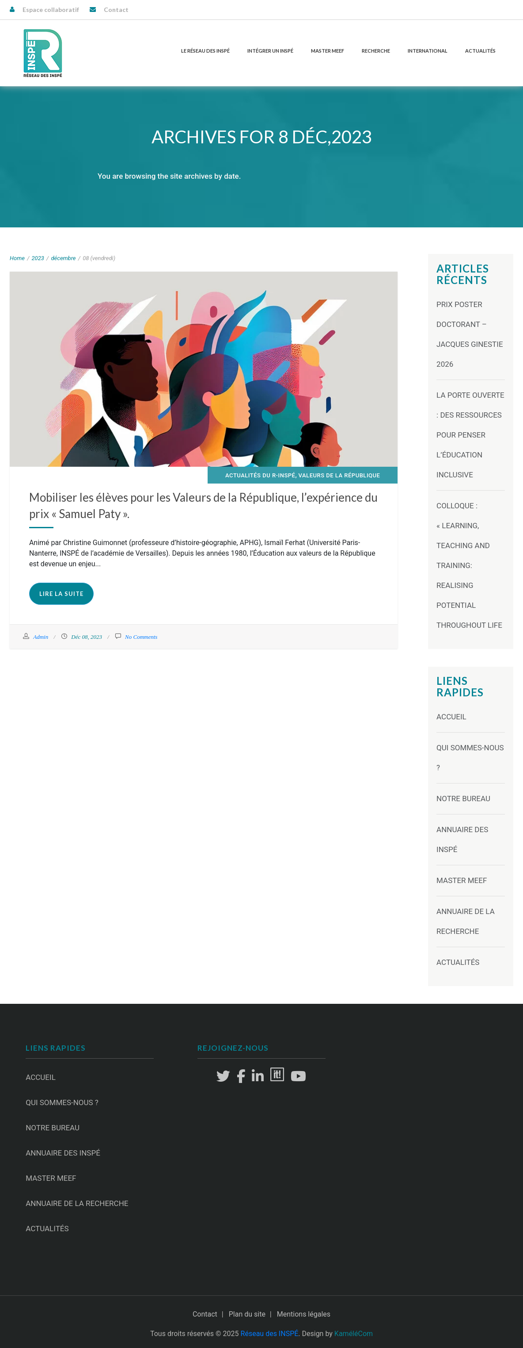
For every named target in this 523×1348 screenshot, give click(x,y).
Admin (40, 637)
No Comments (141, 637)
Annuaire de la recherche (77, 1203)
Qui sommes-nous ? (62, 1102)
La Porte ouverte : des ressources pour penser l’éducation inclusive (470, 435)
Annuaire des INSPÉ (63, 1152)
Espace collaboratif (51, 9)
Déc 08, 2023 (86, 637)
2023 (38, 258)
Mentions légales (303, 1314)
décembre (63, 258)
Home (17, 258)
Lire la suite (61, 593)
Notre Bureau (463, 798)
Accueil (451, 716)
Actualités (480, 51)
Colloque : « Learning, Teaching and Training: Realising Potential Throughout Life (469, 565)
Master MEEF (327, 51)
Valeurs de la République (339, 475)
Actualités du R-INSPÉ (260, 475)
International (427, 51)
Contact (116, 9)
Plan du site (247, 1314)
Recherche (376, 51)
